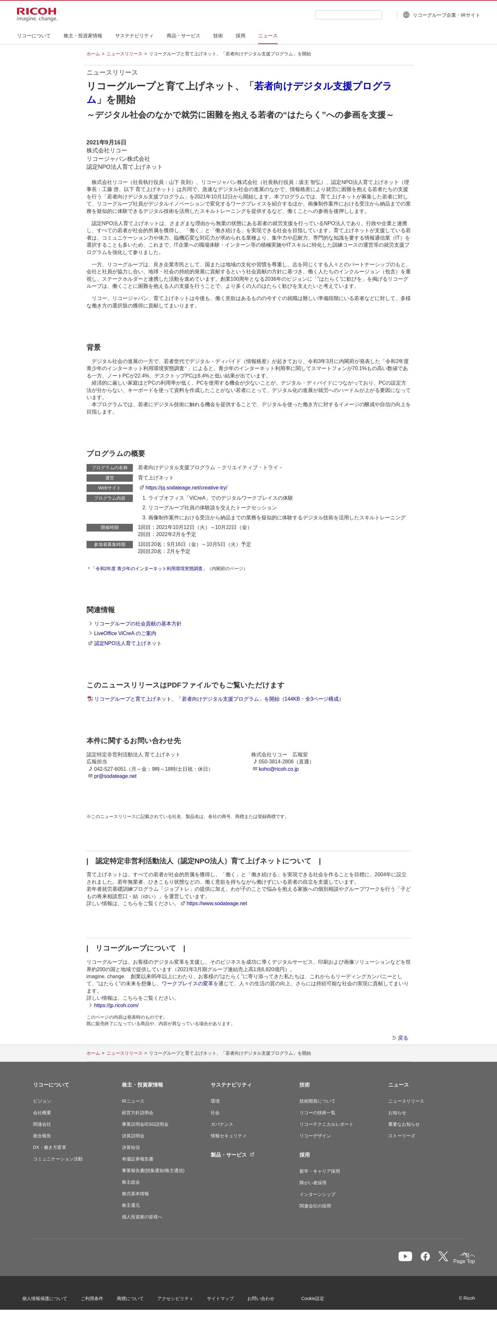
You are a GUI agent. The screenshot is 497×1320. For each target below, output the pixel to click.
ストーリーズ (401, 1135)
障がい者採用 (313, 1182)
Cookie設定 (324, 1300)
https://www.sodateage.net (217, 903)
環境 (215, 1101)
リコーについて (51, 1085)
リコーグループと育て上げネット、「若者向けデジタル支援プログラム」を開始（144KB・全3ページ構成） (219, 699)
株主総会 (131, 1182)
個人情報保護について (55, 1300)
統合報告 (42, 1135)
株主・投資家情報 (142, 1085)
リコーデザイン (315, 1135)
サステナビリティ (231, 1085)
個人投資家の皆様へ (142, 1216)
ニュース (398, 1085)
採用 (304, 1155)
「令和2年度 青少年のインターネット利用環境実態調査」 (149, 568)
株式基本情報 (135, 1193)
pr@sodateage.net (115, 776)
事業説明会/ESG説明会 (145, 1124)
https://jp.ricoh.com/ (116, 1005)
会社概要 (42, 1112)
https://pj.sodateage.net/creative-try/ (186, 487)
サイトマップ (231, 1300)
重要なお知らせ (404, 1124)
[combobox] (332, 14)
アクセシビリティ (186, 1300)
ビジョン (42, 1101)
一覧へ (429, 1260)
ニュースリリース (124, 53)
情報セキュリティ (229, 1135)
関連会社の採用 (315, 1205)
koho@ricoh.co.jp (279, 769)
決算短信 (131, 1147)
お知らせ (397, 1112)
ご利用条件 (103, 1300)
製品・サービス (232, 1155)
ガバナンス (222, 1124)
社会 (215, 1112)
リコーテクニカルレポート (326, 1124)
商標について (141, 1300)
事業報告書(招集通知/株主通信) (153, 1170)
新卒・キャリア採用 (319, 1171)
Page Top (453, 1262)
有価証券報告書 (137, 1158)
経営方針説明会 (137, 1112)
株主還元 (131, 1205)
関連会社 (42, 1124)
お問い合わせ (271, 1300)
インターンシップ (317, 1194)
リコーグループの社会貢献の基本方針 (138, 623)
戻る (403, 1038)
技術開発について (317, 1101)
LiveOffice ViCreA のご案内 (125, 633)
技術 (304, 1085)
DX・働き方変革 (49, 1147)
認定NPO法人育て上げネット (128, 643)
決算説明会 (133, 1135)
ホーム (93, 53)
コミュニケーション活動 (58, 1158)
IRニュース (133, 1101)
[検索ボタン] (371, 14)
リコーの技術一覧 (317, 1112)
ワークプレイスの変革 (187, 983)
